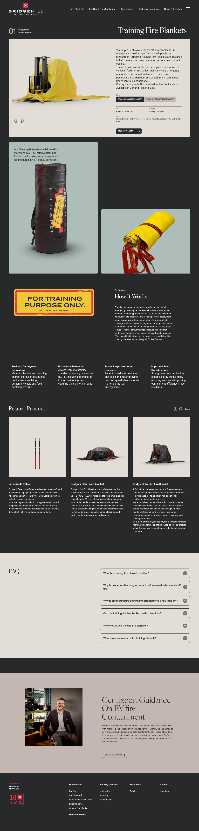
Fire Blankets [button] (77, 9)
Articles (133, 791)
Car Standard (75, 795)
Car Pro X (73, 791)
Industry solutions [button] (149, 9)
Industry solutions (109, 784)
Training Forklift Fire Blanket (160, 99)
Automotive (105, 791)
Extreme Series (76, 804)
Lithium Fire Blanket (78, 808)
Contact (164, 784)
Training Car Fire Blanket (130, 99)
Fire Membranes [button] (77, 814)
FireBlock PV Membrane (102, 9)
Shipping (104, 795)
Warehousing (106, 799)
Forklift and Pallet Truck (80, 799)
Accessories (127, 9)
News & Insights (173, 9)
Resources (135, 784)
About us (164, 791)
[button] (188, 9)
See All (187, 409)
